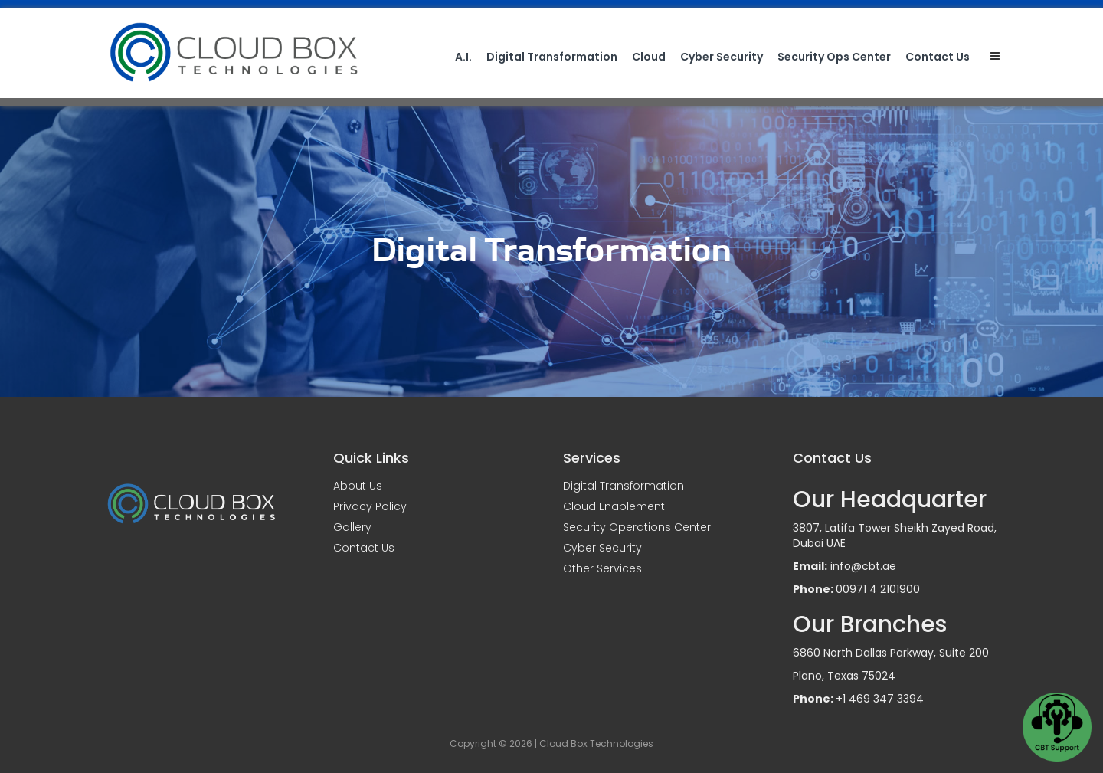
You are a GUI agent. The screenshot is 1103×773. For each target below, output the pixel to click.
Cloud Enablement (614, 506)
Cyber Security (721, 56)
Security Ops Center (834, 56)
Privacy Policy (370, 506)
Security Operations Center (637, 527)
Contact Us (937, 56)
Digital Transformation (551, 56)
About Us (357, 485)
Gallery (352, 527)
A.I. (463, 56)
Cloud (649, 56)
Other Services (602, 568)
